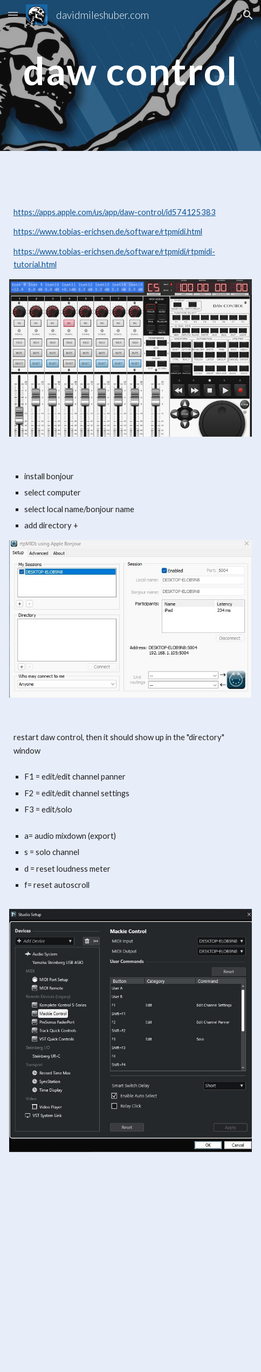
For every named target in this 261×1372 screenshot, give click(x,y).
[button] (13, 15)
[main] (130, 75)
